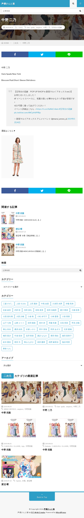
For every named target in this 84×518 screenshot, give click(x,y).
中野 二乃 (47, 410)
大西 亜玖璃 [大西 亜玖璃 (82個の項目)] (8, 316)
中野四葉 (28, 409)
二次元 (20, 27)
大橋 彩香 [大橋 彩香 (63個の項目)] (75, 310)
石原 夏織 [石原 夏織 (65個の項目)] (68, 329)
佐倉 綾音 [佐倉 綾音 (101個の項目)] (7, 310)
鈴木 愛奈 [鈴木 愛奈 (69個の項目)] (7, 342)
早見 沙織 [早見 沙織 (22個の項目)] (75, 323)
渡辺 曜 (19, 229)
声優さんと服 (49, 509)
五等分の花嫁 (56, 27)
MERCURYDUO (10, 409)
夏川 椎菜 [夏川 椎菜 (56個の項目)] (64, 310)
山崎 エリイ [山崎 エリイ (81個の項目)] (19, 323)
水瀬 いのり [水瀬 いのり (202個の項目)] (31, 329)
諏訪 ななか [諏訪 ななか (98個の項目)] (42, 336)
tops (23, 446)
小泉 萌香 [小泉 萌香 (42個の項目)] (66, 316)
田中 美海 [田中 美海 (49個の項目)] (43, 329)
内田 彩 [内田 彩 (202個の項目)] (17, 310)
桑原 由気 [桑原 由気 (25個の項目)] (18, 329)
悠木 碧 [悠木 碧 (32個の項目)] (42, 323)
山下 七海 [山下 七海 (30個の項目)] (7, 323)
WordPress (61, 512)
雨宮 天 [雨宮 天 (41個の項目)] (17, 342)
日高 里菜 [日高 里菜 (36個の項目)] (64, 323)
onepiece (39, 27)
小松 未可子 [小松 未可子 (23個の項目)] (42, 316)
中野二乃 (46, 27)
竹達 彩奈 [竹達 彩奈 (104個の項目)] (18, 336)
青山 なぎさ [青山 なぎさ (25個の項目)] (29, 342)
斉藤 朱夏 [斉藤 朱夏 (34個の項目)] (53, 323)
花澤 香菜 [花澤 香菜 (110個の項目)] (30, 336)
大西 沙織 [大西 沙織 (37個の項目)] (20, 316)
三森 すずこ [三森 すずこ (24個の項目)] (8, 303)
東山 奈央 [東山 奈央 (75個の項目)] (7, 329)
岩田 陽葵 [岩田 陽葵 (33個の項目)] (32, 323)
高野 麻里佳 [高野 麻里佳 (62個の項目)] (53, 342)
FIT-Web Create (38, 512)
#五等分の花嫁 (65, 109)
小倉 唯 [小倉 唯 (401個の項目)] (31, 316)
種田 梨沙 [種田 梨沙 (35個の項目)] (7, 336)
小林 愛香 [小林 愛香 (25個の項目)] (54, 316)
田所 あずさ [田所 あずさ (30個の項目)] (55, 329)
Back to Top (42, 497)
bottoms (48, 446)
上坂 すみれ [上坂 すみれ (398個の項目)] (21, 303)
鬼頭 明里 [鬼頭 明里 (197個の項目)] (66, 342)
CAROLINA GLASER (12, 446)
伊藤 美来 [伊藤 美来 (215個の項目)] (70, 303)
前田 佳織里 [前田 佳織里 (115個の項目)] (52, 310)
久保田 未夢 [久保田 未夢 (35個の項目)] (57, 303)
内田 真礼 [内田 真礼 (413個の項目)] (28, 310)
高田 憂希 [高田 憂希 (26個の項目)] (41, 342)
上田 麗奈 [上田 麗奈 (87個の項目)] (33, 303)
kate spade (31, 27)
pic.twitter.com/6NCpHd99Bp (27, 112)
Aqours (18, 481)
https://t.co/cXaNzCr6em (47, 109)
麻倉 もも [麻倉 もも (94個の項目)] (7, 348)
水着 (24, 481)
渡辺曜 (29, 481)
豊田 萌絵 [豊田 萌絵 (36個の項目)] (54, 336)
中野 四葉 (20, 213)
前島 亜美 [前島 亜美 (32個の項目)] (39, 310)
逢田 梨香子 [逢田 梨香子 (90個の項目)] (67, 336)
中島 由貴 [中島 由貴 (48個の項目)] (45, 303)
